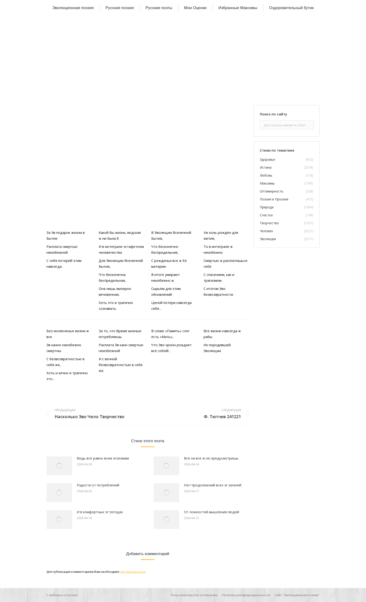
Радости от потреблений (98, 485)
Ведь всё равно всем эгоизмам (103, 458)
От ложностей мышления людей (211, 511)
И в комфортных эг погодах (100, 511)
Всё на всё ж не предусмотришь (211, 458)
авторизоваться (132, 572)
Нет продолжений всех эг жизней (212, 485)
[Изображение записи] (59, 465)
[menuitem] (73, 7)
